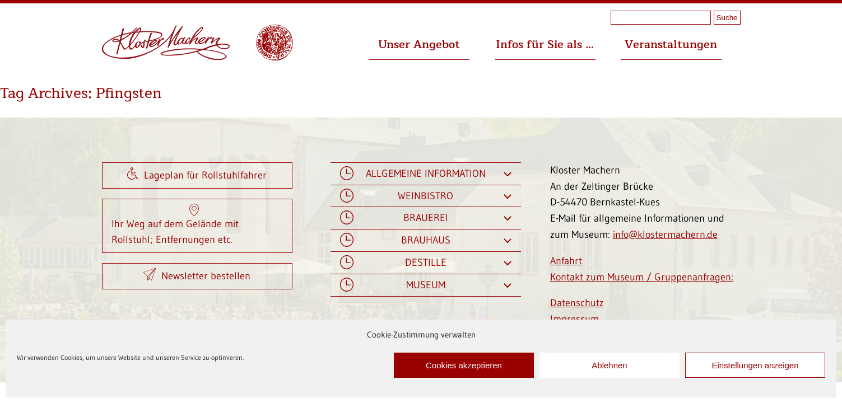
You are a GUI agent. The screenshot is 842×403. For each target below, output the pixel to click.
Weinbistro (425, 196)
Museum (425, 285)
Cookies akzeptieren (464, 365)
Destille (425, 263)
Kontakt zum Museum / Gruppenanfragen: (641, 277)
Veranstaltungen (671, 44)
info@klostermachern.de (665, 234)
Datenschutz (577, 303)
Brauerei (425, 218)
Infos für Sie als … (545, 44)
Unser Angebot (419, 44)
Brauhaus (425, 240)
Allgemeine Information (425, 174)
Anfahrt (566, 261)
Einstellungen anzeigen (754, 365)
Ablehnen (609, 365)
